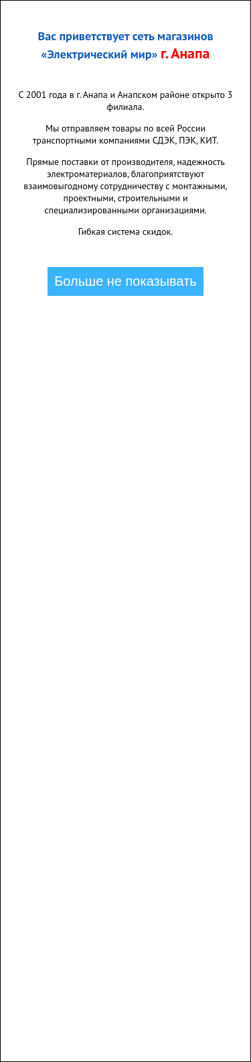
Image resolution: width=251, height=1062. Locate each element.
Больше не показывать (125, 281)
